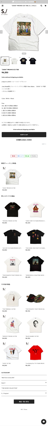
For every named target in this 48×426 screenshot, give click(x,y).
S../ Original (4, 393)
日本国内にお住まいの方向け (24, 140)
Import (3, 383)
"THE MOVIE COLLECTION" (9, 388)
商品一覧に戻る (24, 402)
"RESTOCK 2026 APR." (8, 377)
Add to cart (24, 134)
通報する (44, 144)
